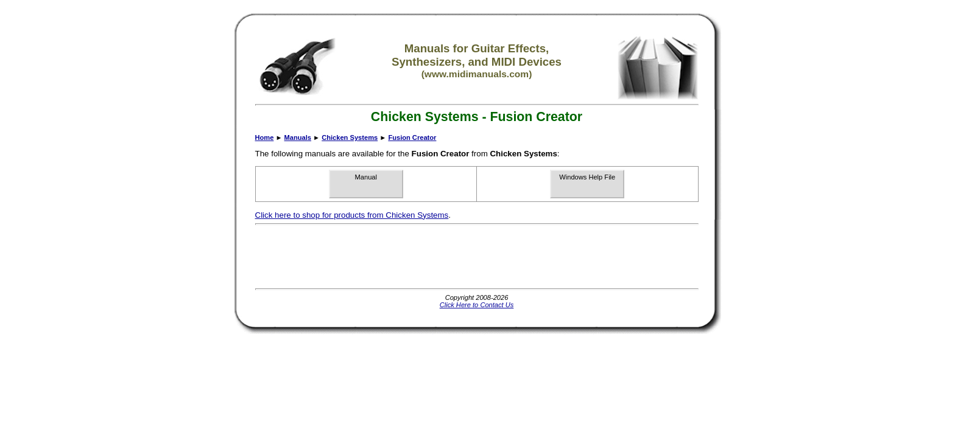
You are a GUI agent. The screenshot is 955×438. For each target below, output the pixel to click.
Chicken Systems (350, 137)
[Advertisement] (477, 256)
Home (264, 137)
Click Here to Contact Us (477, 304)
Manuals (297, 137)
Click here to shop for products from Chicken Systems (352, 215)
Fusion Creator (412, 137)
